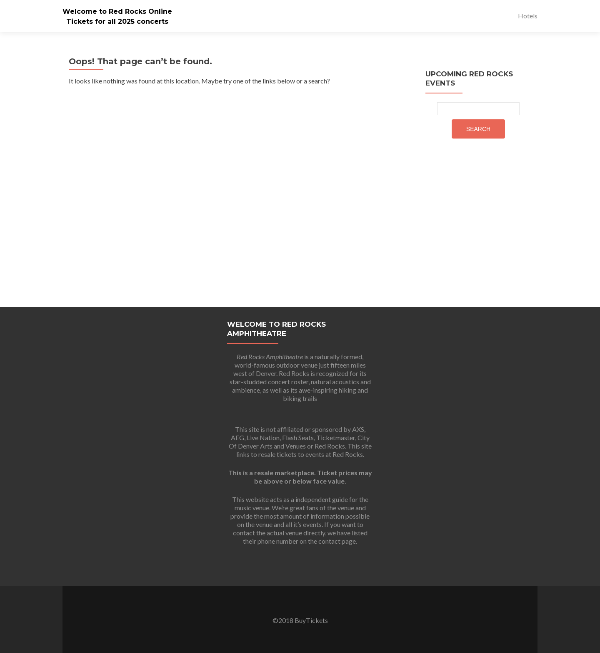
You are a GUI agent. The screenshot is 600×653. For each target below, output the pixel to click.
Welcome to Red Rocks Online (117, 11)
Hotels (528, 16)
